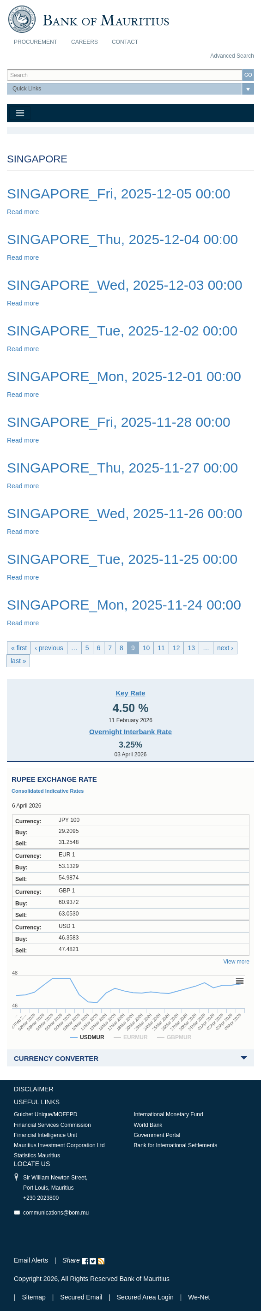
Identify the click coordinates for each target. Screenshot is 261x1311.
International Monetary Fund (168, 1114)
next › (225, 648)
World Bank (148, 1125)
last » (18, 660)
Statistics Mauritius (37, 1155)
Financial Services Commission (52, 1125)
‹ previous (49, 648)
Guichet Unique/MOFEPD (45, 1114)
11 (161, 648)
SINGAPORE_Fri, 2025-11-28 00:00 (119, 422)
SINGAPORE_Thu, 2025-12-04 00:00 (122, 239)
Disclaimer (34, 1089)
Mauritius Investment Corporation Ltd (59, 1145)
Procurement (35, 42)
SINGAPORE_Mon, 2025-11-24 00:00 (124, 604)
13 (191, 648)
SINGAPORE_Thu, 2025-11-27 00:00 (122, 467)
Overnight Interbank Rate (130, 732)
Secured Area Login (145, 1297)
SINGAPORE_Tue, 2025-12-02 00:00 (122, 330)
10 (146, 648)
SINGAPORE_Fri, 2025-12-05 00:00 (119, 193)
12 (176, 648)
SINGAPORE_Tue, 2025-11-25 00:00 (122, 559)
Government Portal (157, 1135)
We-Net (199, 1297)
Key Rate (130, 693)
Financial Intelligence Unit (45, 1135)
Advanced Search (232, 56)
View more (236, 961)
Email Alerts (31, 1260)
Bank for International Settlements (176, 1145)
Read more (23, 212)
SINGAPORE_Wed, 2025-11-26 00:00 (125, 513)
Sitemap (35, 1297)
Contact (125, 42)
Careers (84, 42)
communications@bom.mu (56, 1212)
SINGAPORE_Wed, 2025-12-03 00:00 (125, 285)
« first (19, 648)
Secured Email (81, 1297)
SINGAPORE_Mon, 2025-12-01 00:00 (124, 376)
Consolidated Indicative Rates (48, 791)
